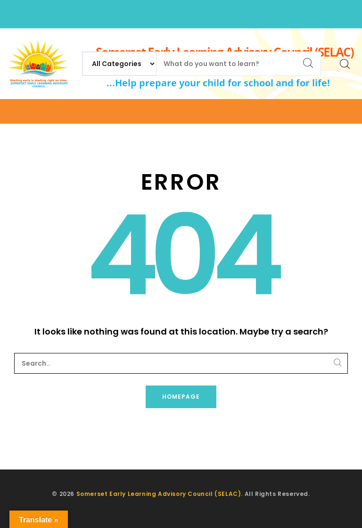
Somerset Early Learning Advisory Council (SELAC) (158, 494)
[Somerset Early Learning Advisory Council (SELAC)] (37, 63)
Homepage (181, 397)
